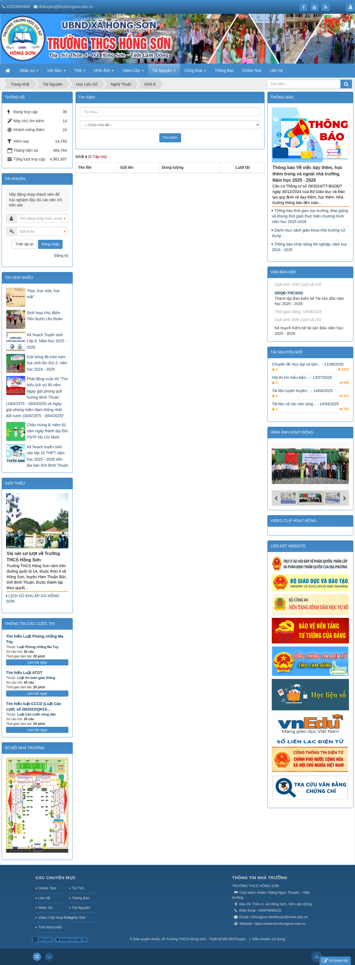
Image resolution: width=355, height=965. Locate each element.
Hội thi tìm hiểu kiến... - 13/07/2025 (302, 385)
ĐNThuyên (237, 939)
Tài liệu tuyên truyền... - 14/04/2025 (302, 398)
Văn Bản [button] (56, 72)
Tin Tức (78, 888)
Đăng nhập (50, 244)
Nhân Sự (45, 908)
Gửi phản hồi (335, 960)
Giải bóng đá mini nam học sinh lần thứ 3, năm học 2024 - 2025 (47, 363)
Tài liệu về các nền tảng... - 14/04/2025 (305, 412)
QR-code (42, 940)
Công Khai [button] (195, 72)
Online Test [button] (252, 70)
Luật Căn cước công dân (36, 714)
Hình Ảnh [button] (104, 72)
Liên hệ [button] (276, 70)
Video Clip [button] (133, 72)
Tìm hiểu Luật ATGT (24, 672)
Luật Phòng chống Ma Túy (37, 647)
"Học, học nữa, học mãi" (43, 294)
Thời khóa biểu (50, 927)
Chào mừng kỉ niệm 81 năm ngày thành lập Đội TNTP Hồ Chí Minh (47, 431)
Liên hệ (44, 898)
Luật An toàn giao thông (36, 678)
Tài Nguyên (81, 908)
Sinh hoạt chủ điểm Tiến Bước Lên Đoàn (45, 316)
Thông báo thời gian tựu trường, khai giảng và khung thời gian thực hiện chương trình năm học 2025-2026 (310, 216)
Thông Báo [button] (224, 70)
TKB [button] (79, 72)
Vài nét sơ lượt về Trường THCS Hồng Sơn (33, 556)
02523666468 (18, 6)
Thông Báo (81, 898)
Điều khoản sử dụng (268, 939)
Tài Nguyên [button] (164, 72)
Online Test (47, 888)
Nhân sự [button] (29, 72)
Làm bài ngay (37, 662)
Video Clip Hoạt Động (51, 917)
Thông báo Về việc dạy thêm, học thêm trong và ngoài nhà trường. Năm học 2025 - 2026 (307, 174)
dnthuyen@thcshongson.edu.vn (66, 6)
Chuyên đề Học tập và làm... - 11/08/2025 (307, 372)
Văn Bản (79, 917)
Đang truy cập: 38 (71, 940)
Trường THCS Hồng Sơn (186, 939)
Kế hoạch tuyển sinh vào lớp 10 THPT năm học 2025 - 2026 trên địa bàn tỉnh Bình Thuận (47, 456)
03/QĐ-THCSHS (289, 303)
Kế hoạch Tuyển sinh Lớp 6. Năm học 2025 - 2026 (46, 341)
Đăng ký (61, 255)
